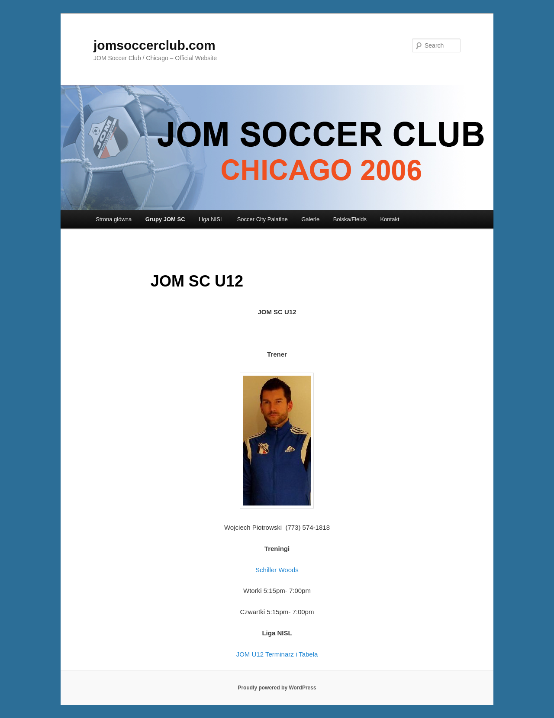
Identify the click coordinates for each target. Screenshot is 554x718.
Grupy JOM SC (165, 219)
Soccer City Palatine (262, 219)
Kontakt (389, 219)
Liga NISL (211, 219)
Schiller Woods (277, 569)
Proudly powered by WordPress (277, 688)
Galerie (310, 219)
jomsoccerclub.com (154, 45)
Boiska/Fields (350, 219)
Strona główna (114, 219)
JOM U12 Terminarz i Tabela (277, 654)
